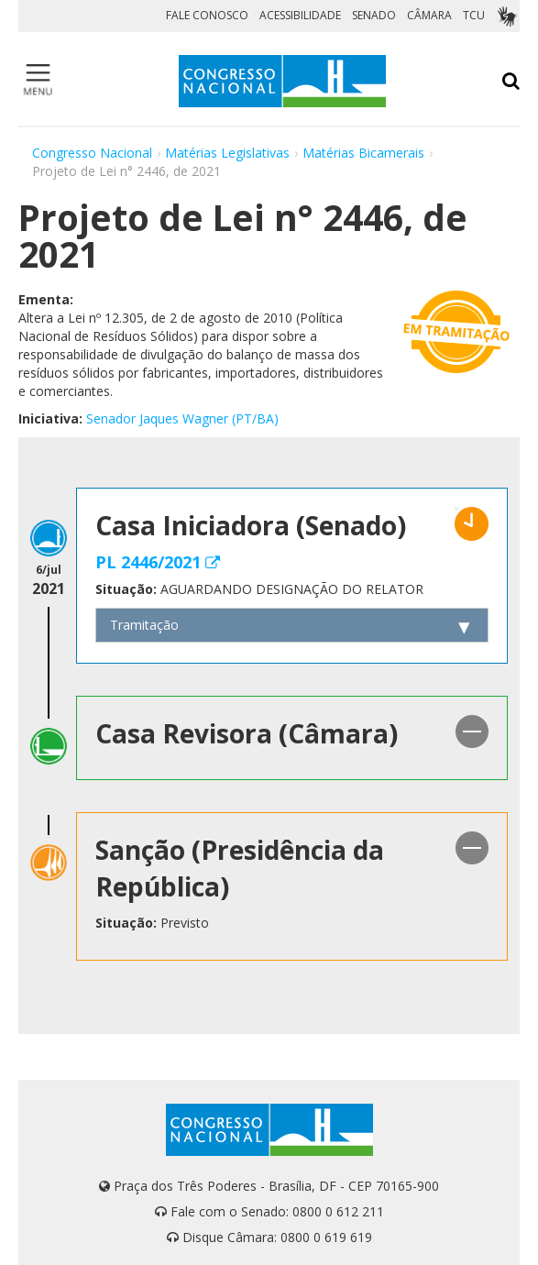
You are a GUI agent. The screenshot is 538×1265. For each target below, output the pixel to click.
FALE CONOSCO (207, 15)
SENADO (374, 15)
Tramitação (144, 624)
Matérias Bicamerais (363, 152)
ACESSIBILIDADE (300, 15)
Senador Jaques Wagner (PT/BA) (182, 418)
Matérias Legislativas (227, 152)
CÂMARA (429, 15)
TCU (474, 15)
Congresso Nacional (92, 152)
